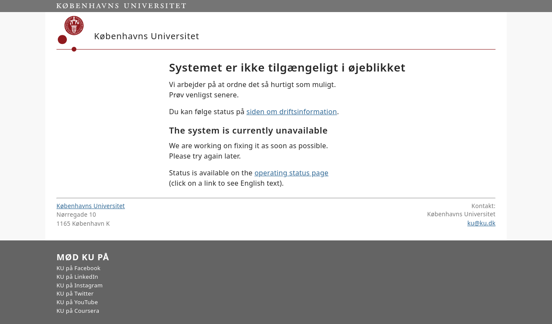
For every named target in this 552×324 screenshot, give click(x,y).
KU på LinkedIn (77, 276)
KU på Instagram (79, 285)
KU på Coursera (77, 311)
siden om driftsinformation (291, 111)
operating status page (291, 173)
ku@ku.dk (481, 223)
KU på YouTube (77, 302)
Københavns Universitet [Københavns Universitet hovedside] (90, 206)
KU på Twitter (75, 293)
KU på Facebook (78, 268)
